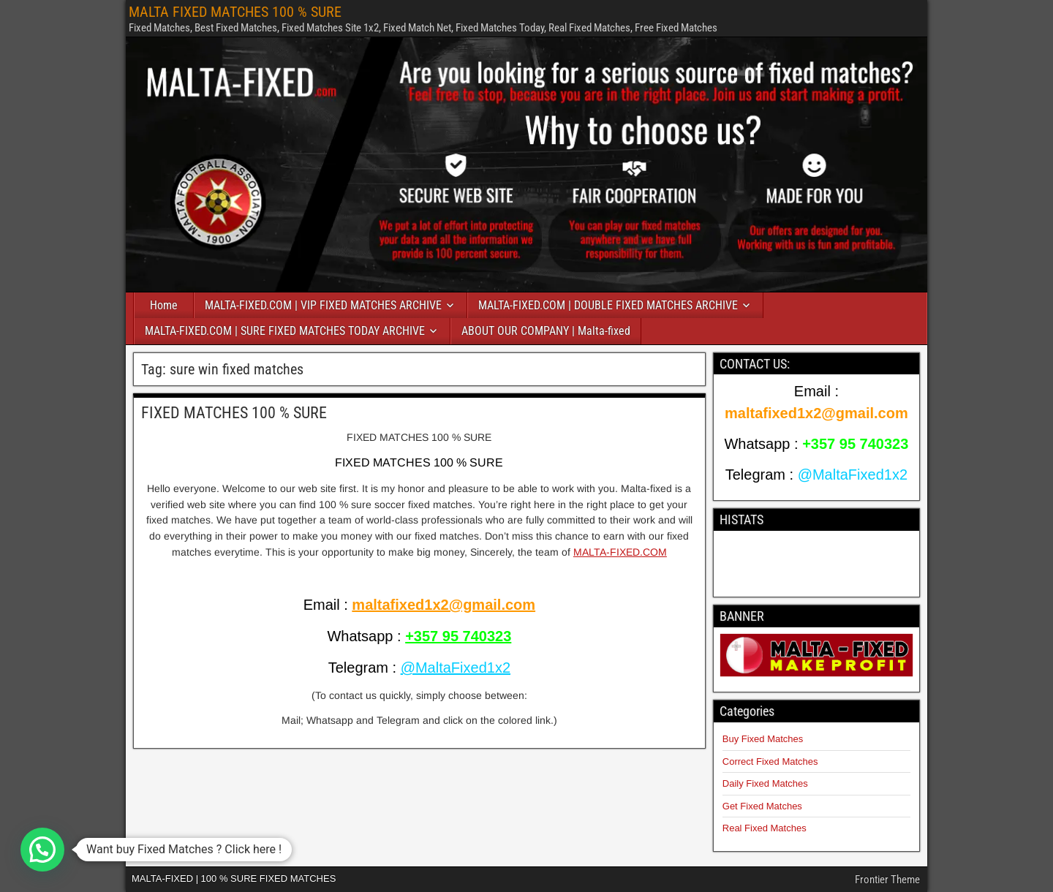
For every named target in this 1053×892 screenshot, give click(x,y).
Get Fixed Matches (762, 806)
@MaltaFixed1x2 (455, 667)
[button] (42, 850)
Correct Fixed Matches (770, 761)
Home (164, 305)
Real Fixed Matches (764, 828)
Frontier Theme (887, 879)
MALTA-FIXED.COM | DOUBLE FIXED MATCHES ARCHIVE (608, 305)
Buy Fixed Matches (763, 738)
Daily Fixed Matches (765, 783)
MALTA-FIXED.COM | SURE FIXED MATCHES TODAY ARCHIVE (285, 331)
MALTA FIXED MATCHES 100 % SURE (235, 11)
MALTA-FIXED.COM (620, 552)
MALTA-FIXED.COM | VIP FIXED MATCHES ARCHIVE (323, 305)
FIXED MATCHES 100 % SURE (234, 413)
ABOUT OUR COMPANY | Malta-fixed (545, 331)
